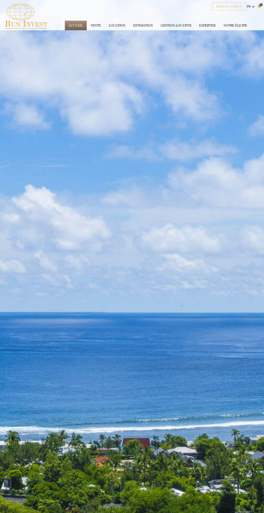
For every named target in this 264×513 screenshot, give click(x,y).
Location (116, 25)
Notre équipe (235, 25)
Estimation (143, 25)
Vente (95, 25)
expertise (207, 25)
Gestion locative (175, 25)
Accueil (75, 25)
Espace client (229, 6)
